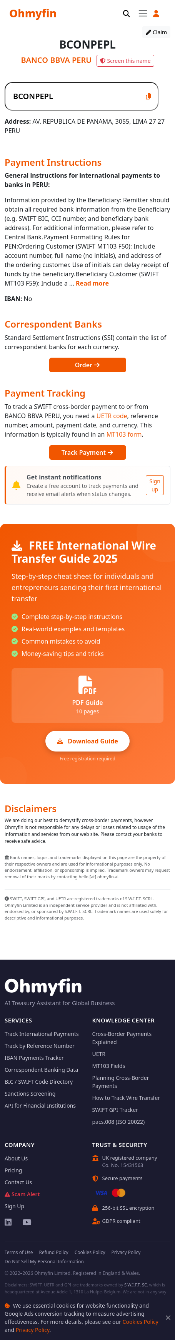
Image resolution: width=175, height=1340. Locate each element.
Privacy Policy (33, 1329)
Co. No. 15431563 (122, 1165)
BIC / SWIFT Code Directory (39, 1081)
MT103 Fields (108, 1065)
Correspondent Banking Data (41, 1069)
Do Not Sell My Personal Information (44, 1261)
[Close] (168, 1318)
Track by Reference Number (40, 1045)
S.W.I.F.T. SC (135, 1285)
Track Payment (87, 452)
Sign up (154, 485)
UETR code (112, 416)
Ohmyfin (33, 13)
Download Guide (87, 741)
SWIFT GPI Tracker (115, 1109)
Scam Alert (22, 1194)
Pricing (13, 1170)
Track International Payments (42, 1033)
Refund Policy (53, 1252)
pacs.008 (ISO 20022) (118, 1121)
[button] (156, 13)
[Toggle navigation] (143, 13)
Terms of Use (19, 1252)
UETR (99, 1054)
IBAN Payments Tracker (34, 1057)
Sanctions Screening (30, 1093)
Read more (92, 283)
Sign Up (14, 1206)
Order (87, 365)
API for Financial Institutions (40, 1105)
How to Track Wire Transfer (126, 1097)
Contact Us (18, 1182)
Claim (156, 32)
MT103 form (124, 434)
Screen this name (125, 60)
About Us (16, 1158)
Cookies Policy (140, 1321)
